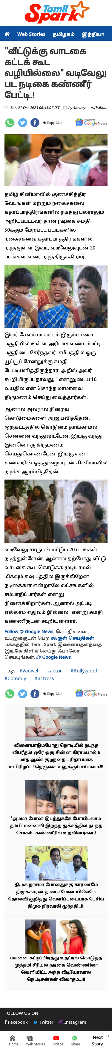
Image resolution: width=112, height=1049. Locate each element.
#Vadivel (28, 670)
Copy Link (54, 122)
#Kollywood (83, 670)
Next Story (97, 1040)
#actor (54, 670)
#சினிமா (99, 108)
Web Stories (31, 35)
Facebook (16, 1022)
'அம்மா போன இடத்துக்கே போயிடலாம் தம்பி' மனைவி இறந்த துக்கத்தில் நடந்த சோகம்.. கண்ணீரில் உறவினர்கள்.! (56, 826)
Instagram (72, 1022)
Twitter (43, 1022)
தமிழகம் (64, 35)
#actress (43, 678)
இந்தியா (93, 35)
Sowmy (79, 108)
